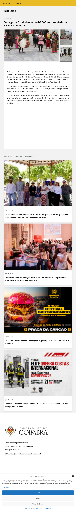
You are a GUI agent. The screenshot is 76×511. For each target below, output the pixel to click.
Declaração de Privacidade (43, 508)
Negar (38, 498)
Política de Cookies (29, 508)
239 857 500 (9, 454)
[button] (73, 476)
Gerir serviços (7, 487)
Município (6, 3)
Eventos (18, 3)
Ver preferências (37, 504)
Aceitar (38, 493)
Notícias (10, 11)
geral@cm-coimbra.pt (13, 450)
